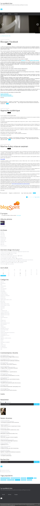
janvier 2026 (2, 236)
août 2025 (2, 242)
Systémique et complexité (5, 342)
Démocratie (2, 290)
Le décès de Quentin (4, 443)
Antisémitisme (2, 283)
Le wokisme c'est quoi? (4, 253)
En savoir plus (13, 505)
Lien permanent (3, 101)
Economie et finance (4, 294)
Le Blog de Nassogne (23, 261)
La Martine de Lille (3, 310)
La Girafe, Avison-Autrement (18, 262)
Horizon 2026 (2, 302)
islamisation (18, 479)
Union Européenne (3, 347)
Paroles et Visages (13, 253)
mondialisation (3, 327)
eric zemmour (23, 478)
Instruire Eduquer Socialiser (5, 305)
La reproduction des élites (5, 432)
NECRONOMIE (19, 258)
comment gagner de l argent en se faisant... (8, 258)
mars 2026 (2, 233)
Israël (1, 309)
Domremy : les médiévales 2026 (6, 262)
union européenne (11, 479)
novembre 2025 (3, 238)
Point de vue (2, 331)
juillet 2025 (2, 244)
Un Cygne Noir (3, 346)
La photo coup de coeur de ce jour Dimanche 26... (9, 251)
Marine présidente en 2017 (5, 323)
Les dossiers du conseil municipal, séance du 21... (9, 255)
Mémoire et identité (8, 381)
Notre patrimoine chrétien (9, 356)
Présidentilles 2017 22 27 (4, 335)
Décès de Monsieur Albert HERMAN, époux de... (8, 259)
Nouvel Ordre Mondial (4, 329)
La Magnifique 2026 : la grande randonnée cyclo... (9, 261)
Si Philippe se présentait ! (9, 363)
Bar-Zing (15, 257)
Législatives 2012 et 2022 (4, 313)
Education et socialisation (4, 295)
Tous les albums (3, 226)
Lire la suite (19, 215)
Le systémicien (6, 3)
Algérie (6, 370)
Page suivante (37, 197)
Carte (2, 394)
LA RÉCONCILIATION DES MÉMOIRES (7, 421)
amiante (30, 193)
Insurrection (2, 306)
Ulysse (6, 378)
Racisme (1, 336)
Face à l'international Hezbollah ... (6, 257)
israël (35, 478)
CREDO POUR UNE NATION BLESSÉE (7, 439)
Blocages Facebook (9, 41)
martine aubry (25, 193)
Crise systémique (3, 288)
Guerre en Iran (3, 436)
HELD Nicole (2, 389)
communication (3, 286)
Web (1, 349)
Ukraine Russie (3, 344)
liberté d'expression (30, 102)
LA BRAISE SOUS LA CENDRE (5, 454)
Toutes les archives (3, 245)
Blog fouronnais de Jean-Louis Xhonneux (26, 259)
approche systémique (15, 478)
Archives (9, 13)
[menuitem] (3, 13)
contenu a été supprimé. (34, 60)
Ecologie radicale (3, 292)
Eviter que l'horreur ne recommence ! (11, 359)
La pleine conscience (4, 447)
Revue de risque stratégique (5, 451)
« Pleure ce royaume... (4, 425)
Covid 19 (2, 287)
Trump (1, 343)
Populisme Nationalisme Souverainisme (7, 332)
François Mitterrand (8, 374)
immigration (29, 479)
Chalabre (20, 255)
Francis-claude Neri (4, 93)
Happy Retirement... (3, 254)
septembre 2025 (3, 241)
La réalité (6, 385)
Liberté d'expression (4, 317)
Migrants (2, 325)
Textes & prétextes (10, 263)
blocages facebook (23, 102)
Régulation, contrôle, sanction (5, 338)
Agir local (2, 281)
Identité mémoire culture (4, 303)
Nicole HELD (2, 367)
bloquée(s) (23, 60)
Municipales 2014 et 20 (4, 328)
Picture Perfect (3, 263)
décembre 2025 (3, 237)
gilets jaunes (2, 301)
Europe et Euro (3, 298)
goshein (1, 356)
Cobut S (1, 374)
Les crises (2, 316)
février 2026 (2, 234)
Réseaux (1, 339)
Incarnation (11, 254)
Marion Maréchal (3, 324)
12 (3, 273)
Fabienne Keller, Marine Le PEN (6, 299)
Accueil (3, 13)
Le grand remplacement (4, 312)
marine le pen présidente (5, 478)
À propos (16, 13)
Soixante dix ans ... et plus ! (5, 428)
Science (1, 340)
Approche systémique (10, 110)
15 (20, 273)
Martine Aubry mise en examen (14, 146)
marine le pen (30, 478)
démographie (23, 479)
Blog (1, 284)
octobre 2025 (2, 240)
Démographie (2, 291)
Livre (1, 318)
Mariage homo (3, 320)
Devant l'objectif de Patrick (24, 251)
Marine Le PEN (3, 321)
